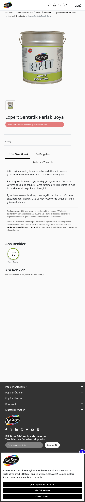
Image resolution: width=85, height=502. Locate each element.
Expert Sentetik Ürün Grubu (65, 12)
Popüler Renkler (14, 398)
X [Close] (82, 452)
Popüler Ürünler (14, 392)
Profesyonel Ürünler (24, 12)
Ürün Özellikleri (18, 154)
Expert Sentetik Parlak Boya (39, 16)
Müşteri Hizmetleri (15, 409)
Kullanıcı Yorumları (43, 162)
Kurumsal (10, 404)
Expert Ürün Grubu (43, 12)
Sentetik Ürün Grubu (16, 16)
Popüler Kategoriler (16, 386)
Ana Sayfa (9, 12)
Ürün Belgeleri (41, 154)
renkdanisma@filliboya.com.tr (21, 227)
